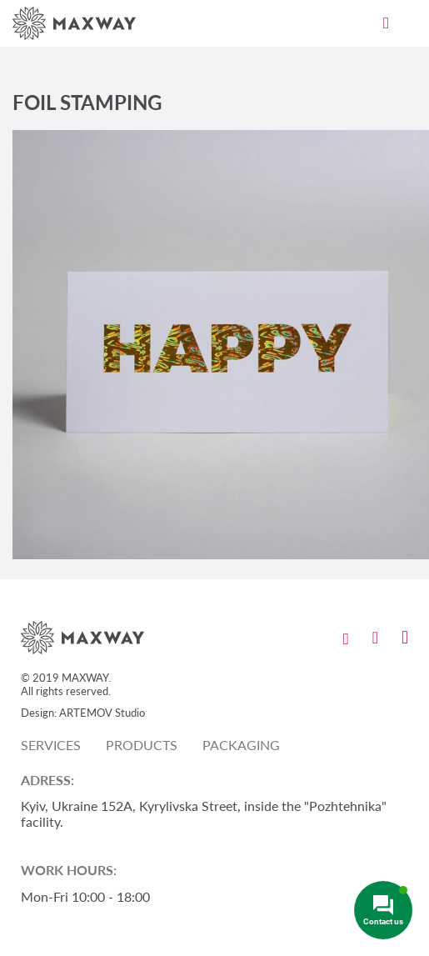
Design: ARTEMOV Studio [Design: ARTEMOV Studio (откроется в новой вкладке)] (83, 712)
